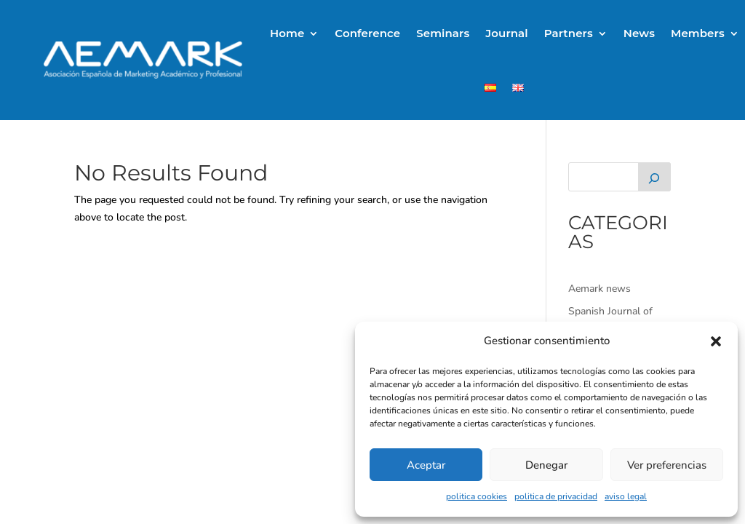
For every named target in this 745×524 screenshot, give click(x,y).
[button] (716, 341)
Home (287, 33)
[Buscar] (654, 176)
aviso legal (626, 496)
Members (698, 33)
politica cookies (476, 496)
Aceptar (426, 465)
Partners (568, 33)
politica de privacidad (555, 496)
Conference (367, 33)
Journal (506, 33)
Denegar (546, 465)
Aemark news (599, 288)
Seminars (442, 33)
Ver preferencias (666, 465)
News (639, 33)
